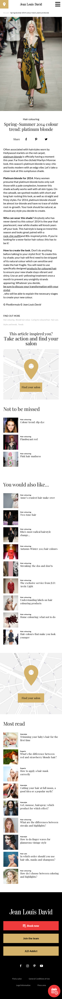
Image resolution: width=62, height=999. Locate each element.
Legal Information (23, 985)
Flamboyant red (29, 439)
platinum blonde (12, 156)
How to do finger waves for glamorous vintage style (35, 841)
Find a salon (17, 979)
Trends (20, 324)
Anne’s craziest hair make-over (37, 497)
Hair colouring (9, 320)
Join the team (31, 938)
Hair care (54, 320)
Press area (42, 985)
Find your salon (31, 387)
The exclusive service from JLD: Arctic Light (38, 584)
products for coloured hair (42, 268)
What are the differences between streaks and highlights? (39, 824)
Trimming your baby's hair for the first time (39, 738)
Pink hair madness (30, 456)
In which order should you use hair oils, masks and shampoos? (37, 858)
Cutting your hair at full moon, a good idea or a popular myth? (38, 789)
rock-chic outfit (12, 235)
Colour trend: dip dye (32, 422)
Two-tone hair (28, 514)
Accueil (6, 13)
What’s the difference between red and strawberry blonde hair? (38, 755)
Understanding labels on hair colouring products (36, 601)
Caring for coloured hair (40, 320)
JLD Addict (31, 951)
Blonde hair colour (23, 320)
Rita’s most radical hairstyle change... (35, 533)
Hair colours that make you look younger (38, 636)
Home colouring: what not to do (37, 617)
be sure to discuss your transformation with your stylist (30, 288)
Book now (31, 925)
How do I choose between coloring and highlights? (39, 875)
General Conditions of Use (39, 979)
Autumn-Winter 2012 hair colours (39, 548)
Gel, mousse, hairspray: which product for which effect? (37, 806)
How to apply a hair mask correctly (34, 772)
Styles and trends (10, 324)
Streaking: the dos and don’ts (36, 566)
